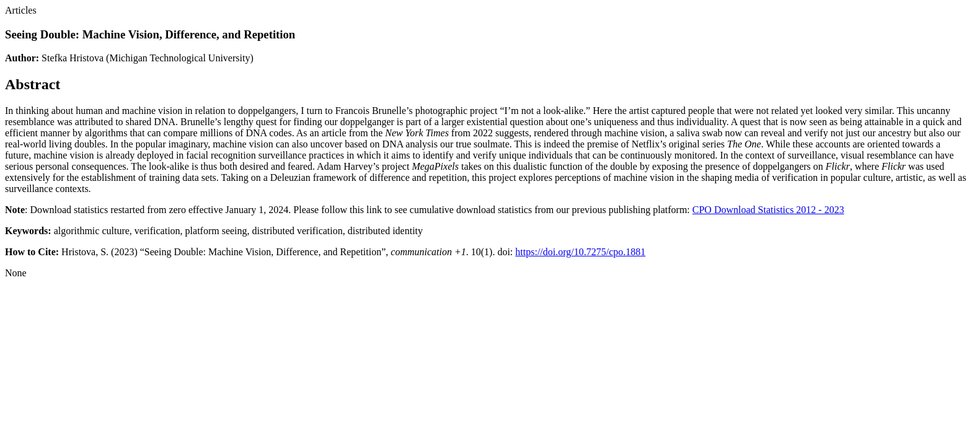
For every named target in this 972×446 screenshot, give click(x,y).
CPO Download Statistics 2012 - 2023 (768, 209)
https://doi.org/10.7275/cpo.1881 (580, 252)
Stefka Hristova (73, 58)
